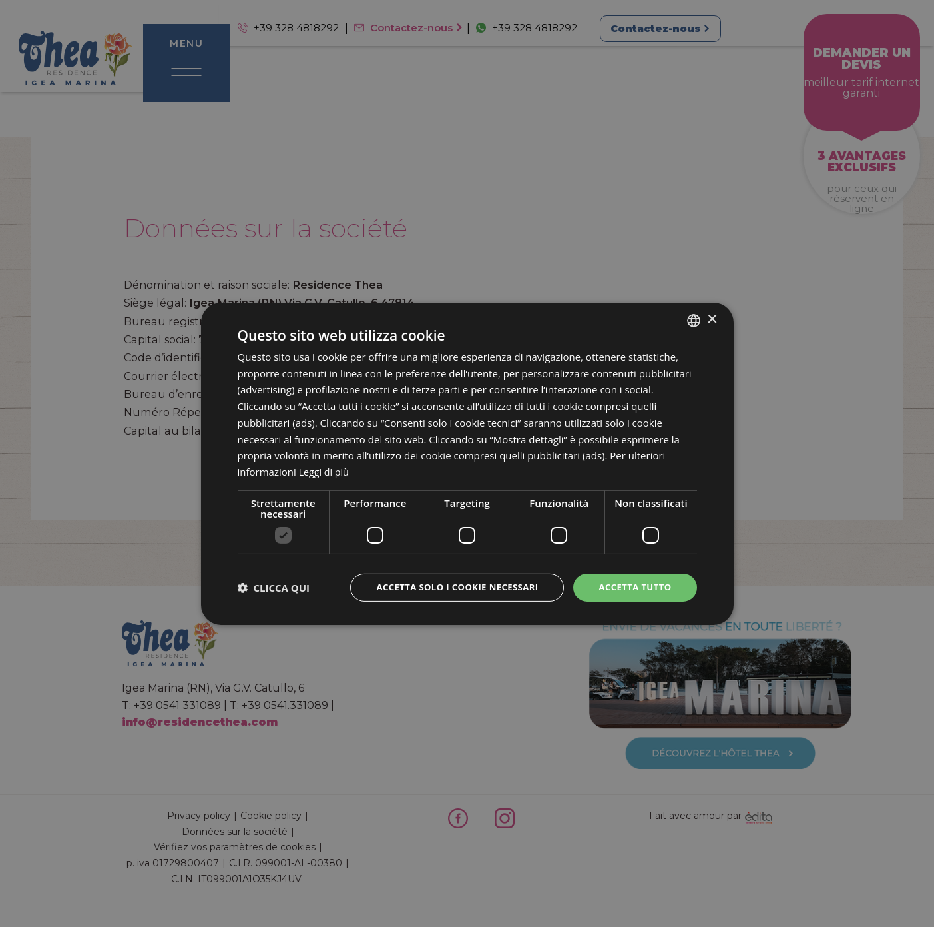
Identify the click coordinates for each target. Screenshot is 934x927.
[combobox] (693, 319)
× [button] (712, 318)
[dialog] (467, 463)
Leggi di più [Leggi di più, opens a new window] (325, 471)
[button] (274, 588)
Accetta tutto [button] (632, 586)
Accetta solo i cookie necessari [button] (447, 586)
